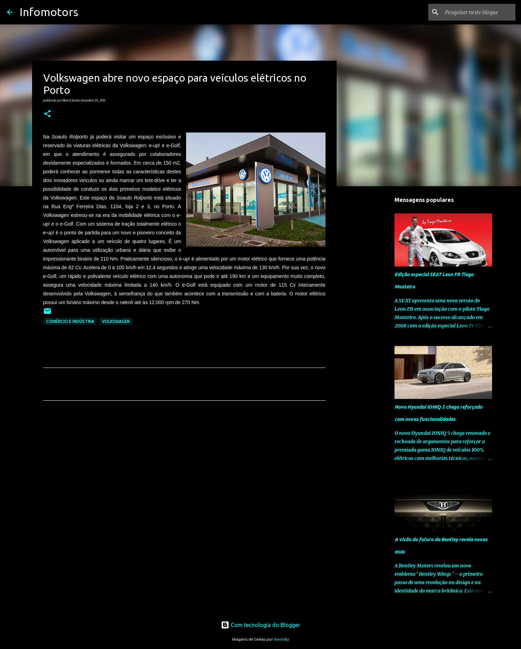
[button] (47, 114)
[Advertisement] (184, 471)
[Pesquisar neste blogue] (478, 12)
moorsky (281, 639)
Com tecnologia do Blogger (260, 625)
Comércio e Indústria (70, 321)
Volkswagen (116, 321)
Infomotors (49, 12)
